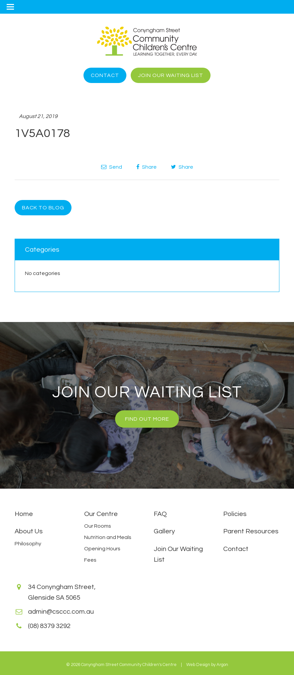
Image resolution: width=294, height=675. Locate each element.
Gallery (164, 531)
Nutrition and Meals (107, 537)
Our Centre (101, 514)
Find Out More (147, 419)
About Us (29, 531)
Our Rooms (97, 526)
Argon (222, 664)
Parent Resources (250, 531)
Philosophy (28, 543)
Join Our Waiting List (170, 75)
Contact (105, 75)
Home (24, 514)
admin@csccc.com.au (61, 611)
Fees (90, 560)
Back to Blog (43, 207)
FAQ (160, 514)
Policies (234, 514)
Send (111, 167)
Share (146, 167)
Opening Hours (102, 548)
